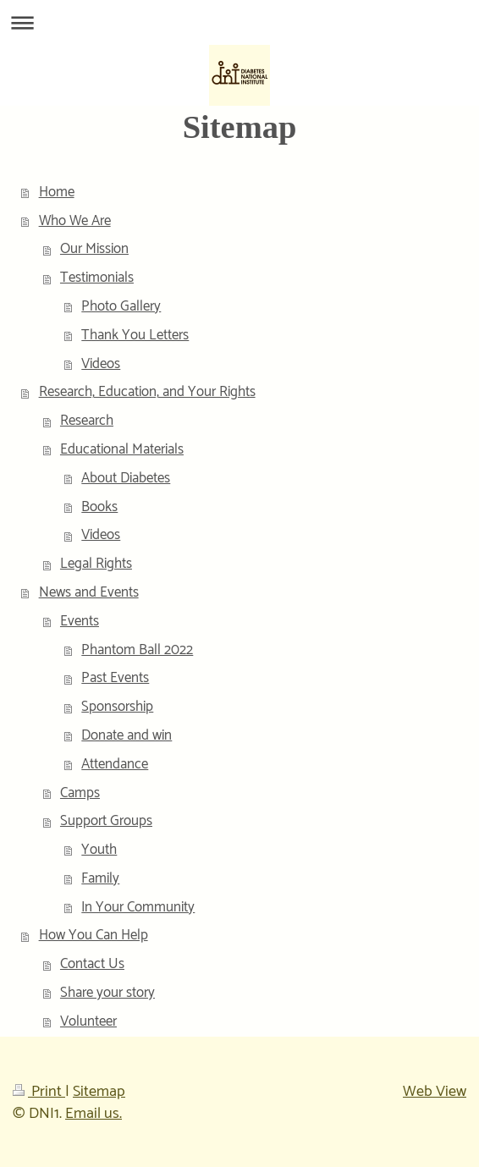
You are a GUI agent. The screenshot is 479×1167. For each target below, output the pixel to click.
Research (86, 420)
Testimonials (97, 277)
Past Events (115, 678)
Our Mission (94, 249)
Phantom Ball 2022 (137, 650)
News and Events (89, 592)
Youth (99, 849)
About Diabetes (125, 478)
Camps (80, 793)
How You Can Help (93, 935)
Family (100, 878)
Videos (100, 364)
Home (56, 192)
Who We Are (75, 221)
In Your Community (138, 907)
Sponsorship (117, 706)
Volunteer (88, 1021)
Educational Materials (122, 449)
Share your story (107, 993)
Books (99, 507)
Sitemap (99, 1091)
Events (79, 621)
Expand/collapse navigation (239, 22)
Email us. (93, 1113)
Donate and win (126, 735)
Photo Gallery (121, 306)
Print (39, 1091)
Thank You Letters (135, 335)
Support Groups (106, 821)
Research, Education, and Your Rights (147, 392)
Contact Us (92, 964)
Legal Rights (96, 563)
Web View (434, 1091)
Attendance (114, 764)
